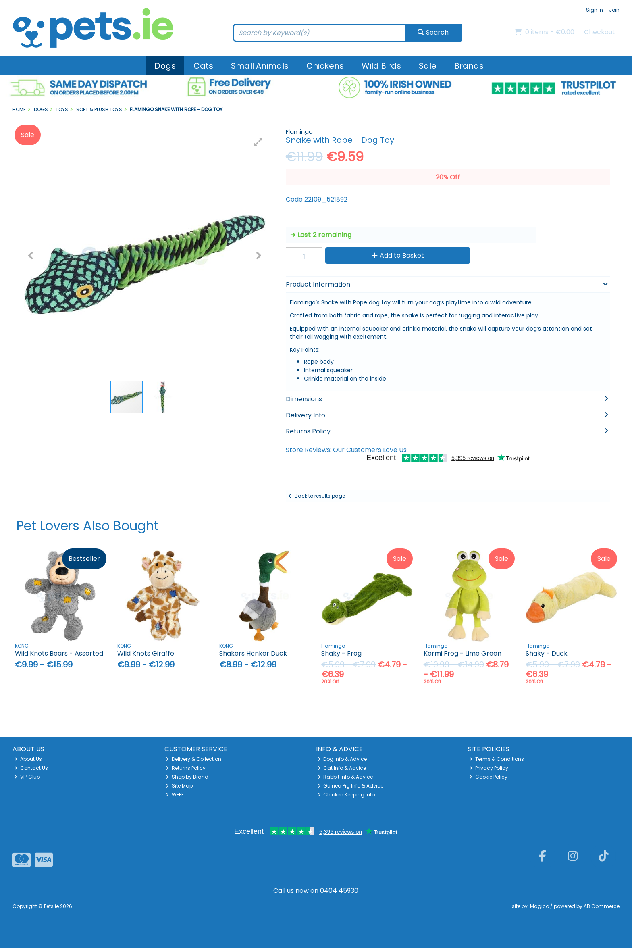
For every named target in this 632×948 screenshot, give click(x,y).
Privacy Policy (488, 768)
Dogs (165, 65)
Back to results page (320, 495)
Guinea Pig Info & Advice (351, 785)
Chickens (325, 65)
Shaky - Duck (547, 653)
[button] (258, 141)
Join (614, 9)
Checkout (599, 32)
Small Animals (260, 65)
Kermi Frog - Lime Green (462, 653)
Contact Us (31, 768)
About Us (28, 759)
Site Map (179, 785)
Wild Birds (381, 65)
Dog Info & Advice (342, 759)
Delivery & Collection (193, 759)
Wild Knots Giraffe (145, 653)
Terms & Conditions (496, 759)
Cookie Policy (488, 776)
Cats (203, 65)
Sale (428, 65)
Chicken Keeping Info (346, 794)
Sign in (594, 9)
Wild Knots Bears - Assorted (59, 653)
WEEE (175, 794)
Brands (469, 65)
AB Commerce (602, 906)
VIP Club (27, 776)
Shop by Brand (187, 776)
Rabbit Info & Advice (345, 776)
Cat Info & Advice (342, 768)
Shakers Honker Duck (253, 653)
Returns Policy (186, 768)
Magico (539, 906)
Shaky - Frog (341, 653)
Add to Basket (398, 255)
